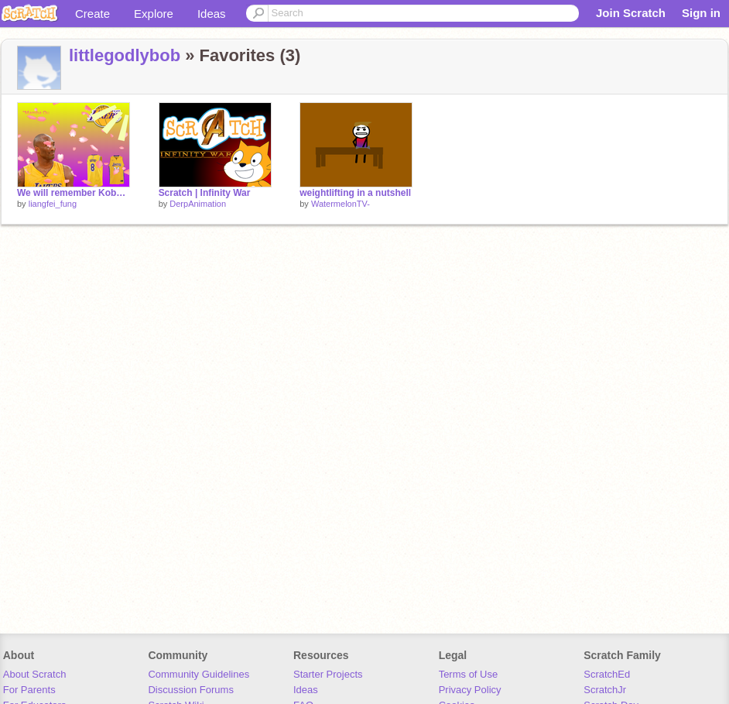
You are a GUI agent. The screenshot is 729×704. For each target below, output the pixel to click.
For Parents (29, 689)
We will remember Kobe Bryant (73, 192)
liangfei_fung (53, 203)
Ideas (211, 13)
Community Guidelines (198, 674)
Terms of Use (468, 674)
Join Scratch (631, 12)
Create (92, 13)
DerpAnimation (197, 203)
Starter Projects (328, 674)
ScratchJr (605, 689)
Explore (153, 13)
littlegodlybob (124, 55)
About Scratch (35, 674)
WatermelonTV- (340, 203)
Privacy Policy (470, 689)
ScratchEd (607, 674)
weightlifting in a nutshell (355, 192)
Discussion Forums (191, 689)
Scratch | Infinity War (205, 192)
